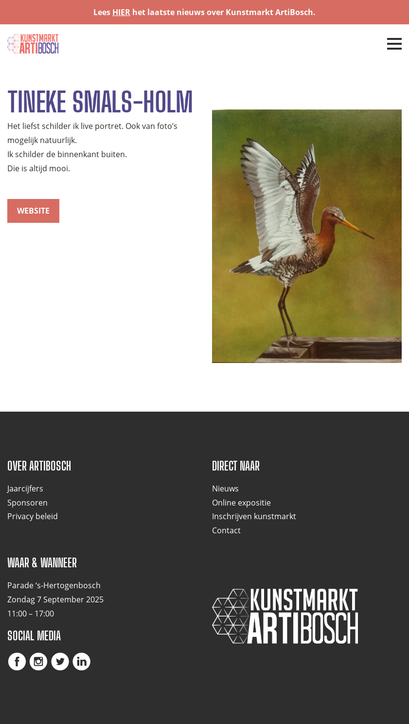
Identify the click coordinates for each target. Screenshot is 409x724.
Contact (226, 530)
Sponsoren (27, 502)
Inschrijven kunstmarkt (254, 516)
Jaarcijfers (25, 488)
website (33, 210)
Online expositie (241, 502)
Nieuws (225, 488)
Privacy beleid (32, 516)
